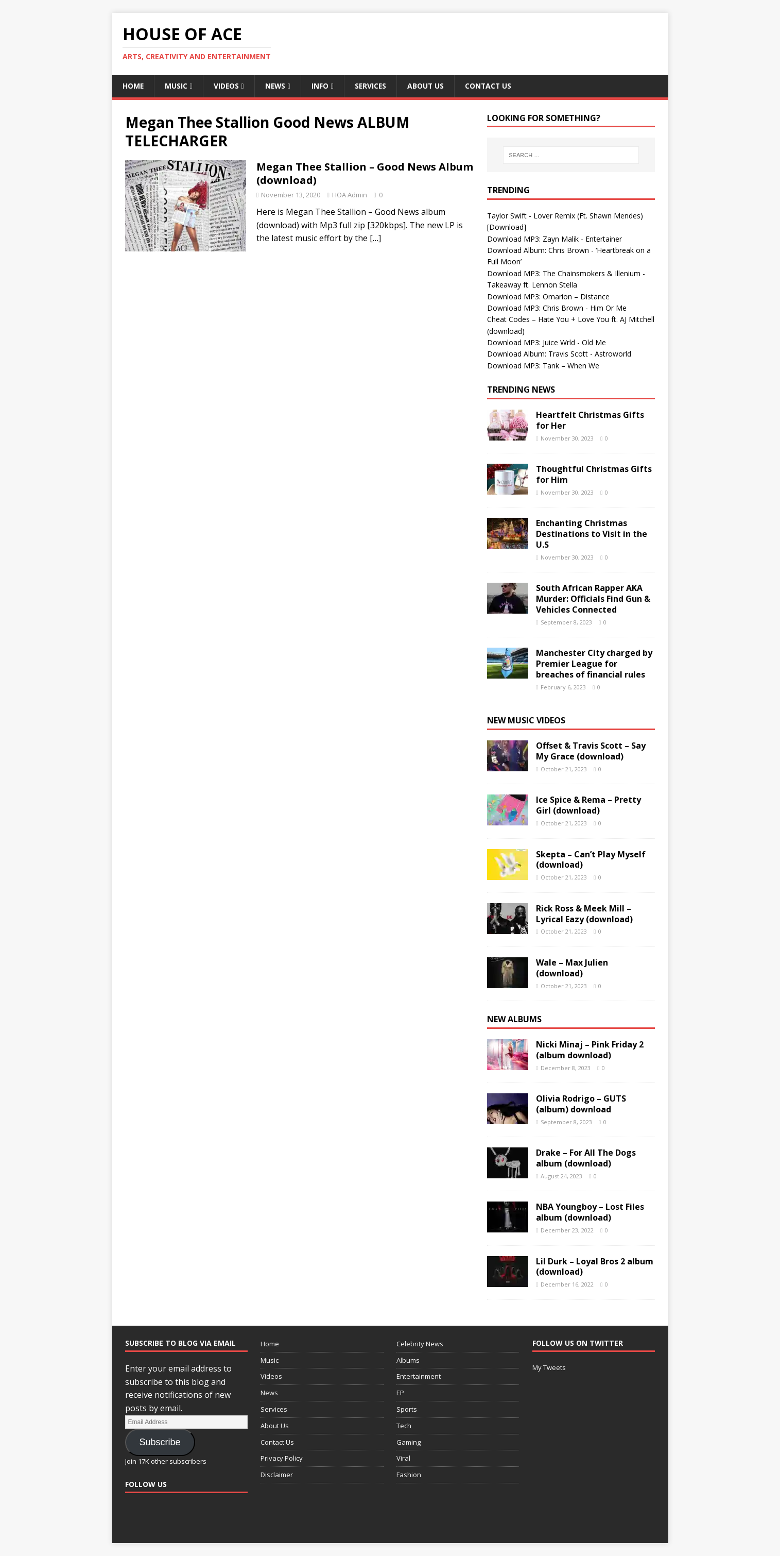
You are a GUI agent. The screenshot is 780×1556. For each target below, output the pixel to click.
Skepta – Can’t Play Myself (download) (591, 860)
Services (373, 86)
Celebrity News (419, 1343)
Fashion (408, 1474)
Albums (408, 1360)
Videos (227, 86)
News (276, 86)
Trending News (521, 389)
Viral (403, 1458)
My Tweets (549, 1367)
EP (400, 1392)
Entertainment (418, 1376)
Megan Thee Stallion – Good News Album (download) (364, 174)
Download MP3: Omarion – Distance (548, 296)
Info (322, 86)
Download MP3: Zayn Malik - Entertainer (554, 239)
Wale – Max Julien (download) (572, 968)
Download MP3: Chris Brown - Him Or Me (557, 308)
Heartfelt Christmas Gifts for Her (590, 420)
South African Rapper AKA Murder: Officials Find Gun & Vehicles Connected (593, 599)
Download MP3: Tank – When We (543, 365)
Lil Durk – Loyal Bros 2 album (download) (594, 1267)
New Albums (514, 1019)
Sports (406, 1409)
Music (176, 86)
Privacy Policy (282, 1458)
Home (133, 86)
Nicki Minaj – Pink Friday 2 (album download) (590, 1050)
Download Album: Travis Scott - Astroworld (559, 354)
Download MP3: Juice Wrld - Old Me (546, 342)
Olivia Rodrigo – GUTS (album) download (581, 1104)
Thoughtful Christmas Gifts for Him (594, 474)
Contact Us (492, 86)
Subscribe (159, 1442)
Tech (403, 1425)
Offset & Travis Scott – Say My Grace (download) (591, 751)
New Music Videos (526, 720)
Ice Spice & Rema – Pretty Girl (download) (588, 805)
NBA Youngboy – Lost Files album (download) (590, 1213)
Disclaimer (277, 1474)
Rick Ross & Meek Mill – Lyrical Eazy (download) (584, 914)
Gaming (408, 1442)
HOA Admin (349, 195)
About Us (428, 86)
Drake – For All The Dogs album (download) (586, 1158)
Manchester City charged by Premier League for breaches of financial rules (594, 664)
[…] (375, 238)
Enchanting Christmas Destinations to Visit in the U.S (591, 534)
